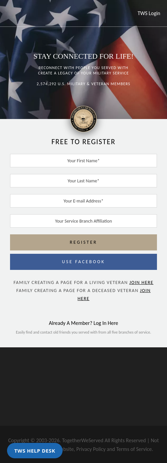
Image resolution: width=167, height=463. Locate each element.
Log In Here (105, 323)
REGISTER (83, 242)
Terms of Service (134, 449)
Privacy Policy (91, 449)
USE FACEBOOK (83, 262)
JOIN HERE (141, 282)
